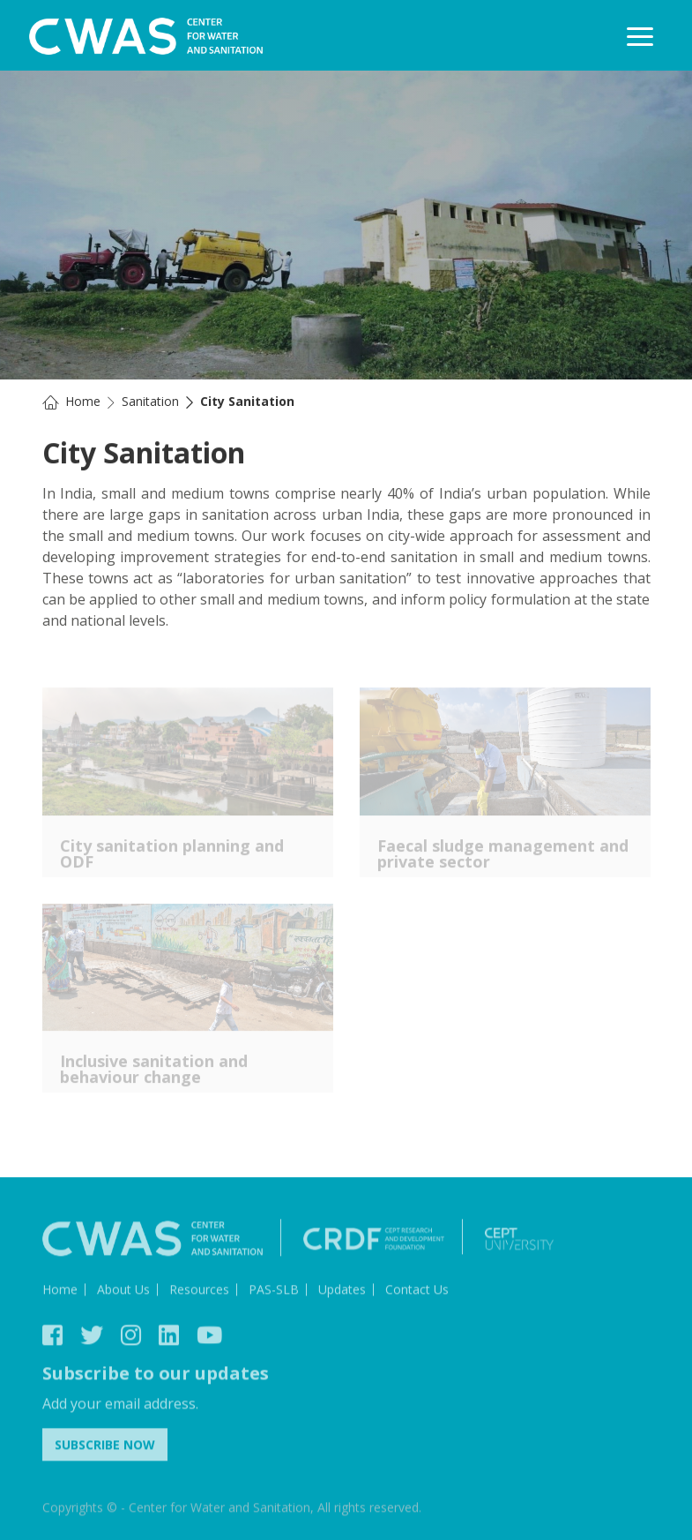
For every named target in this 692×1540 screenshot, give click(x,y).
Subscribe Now (105, 1448)
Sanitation (150, 401)
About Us (123, 1293)
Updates (342, 1293)
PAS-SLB (274, 1293)
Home (82, 401)
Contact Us (417, 1293)
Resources (199, 1293)
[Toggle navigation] (640, 36)
